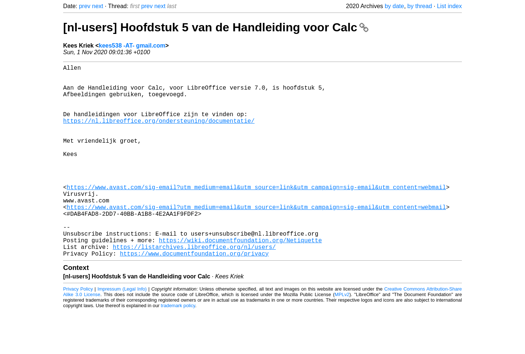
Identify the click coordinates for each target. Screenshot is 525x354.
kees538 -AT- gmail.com (132, 45)
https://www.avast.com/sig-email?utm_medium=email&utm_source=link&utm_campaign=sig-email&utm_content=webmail (256, 215)
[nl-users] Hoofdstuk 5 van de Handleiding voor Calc (215, 27)
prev (84, 6)
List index (449, 6)
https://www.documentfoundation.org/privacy (194, 296)
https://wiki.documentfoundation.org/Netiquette (240, 280)
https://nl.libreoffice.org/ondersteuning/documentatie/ (158, 134)
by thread (419, 6)
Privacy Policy (78, 331)
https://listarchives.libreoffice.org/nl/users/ (194, 288)
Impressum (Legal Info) (122, 331)
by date (394, 6)
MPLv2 (341, 337)
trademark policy (178, 348)
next (97, 6)
